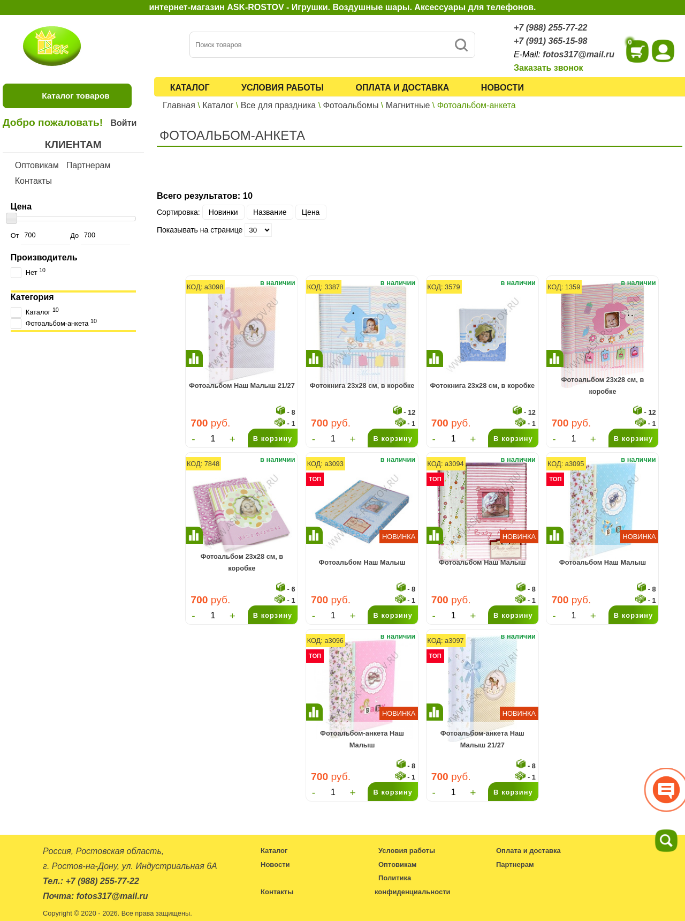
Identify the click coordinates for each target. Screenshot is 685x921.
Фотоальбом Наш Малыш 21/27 (242, 385)
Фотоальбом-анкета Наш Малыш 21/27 (482, 739)
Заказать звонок (548, 67)
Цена (311, 212)
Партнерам (88, 165)
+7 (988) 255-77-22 (550, 27)
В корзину (273, 439)
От (40, 235)
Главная (179, 105)
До (100, 235)
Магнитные (408, 105)
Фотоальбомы (351, 105)
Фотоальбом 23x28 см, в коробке (602, 385)
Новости (502, 87)
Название (270, 212)
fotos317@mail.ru (578, 54)
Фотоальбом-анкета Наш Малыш (362, 739)
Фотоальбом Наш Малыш (361, 562)
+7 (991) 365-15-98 (550, 41)
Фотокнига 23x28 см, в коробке (362, 385)
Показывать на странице (199, 230)
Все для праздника (278, 105)
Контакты (33, 180)
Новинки (223, 212)
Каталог (190, 87)
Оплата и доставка (403, 87)
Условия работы (282, 87)
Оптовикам (37, 165)
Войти (123, 123)
